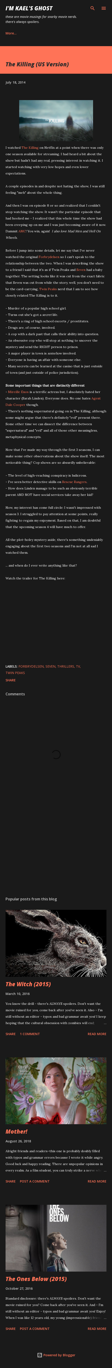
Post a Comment (35, 1181)
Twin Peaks (48, 289)
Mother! (16, 1131)
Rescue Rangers (74, 482)
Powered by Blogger (56, 1355)
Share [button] (11, 680)
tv (78, 666)
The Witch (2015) (28, 984)
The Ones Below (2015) (36, 1279)
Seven (80, 270)
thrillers (65, 666)
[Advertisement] (56, 849)
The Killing (30, 148)
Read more (97, 1034)
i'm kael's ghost (29, 8)
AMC (22, 231)
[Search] (92, 8)
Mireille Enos (18, 392)
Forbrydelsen (49, 257)
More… (11, 33)
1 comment (30, 1034)
